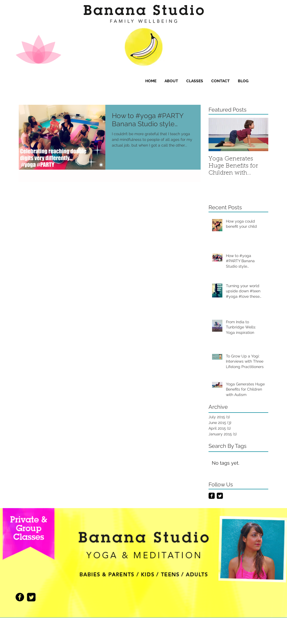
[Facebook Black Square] (212, 496)
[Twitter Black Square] (220, 496)
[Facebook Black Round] (19, 597)
